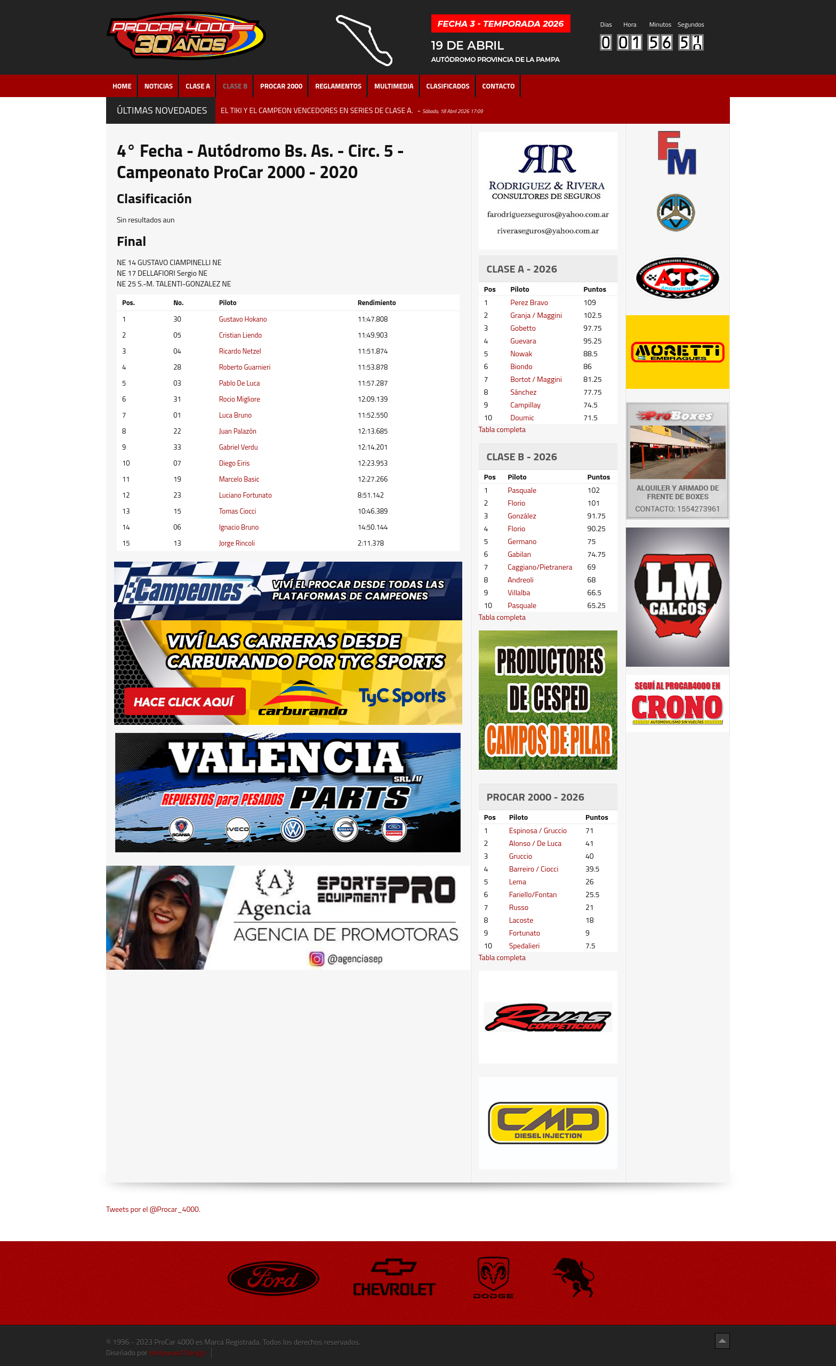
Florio (516, 502)
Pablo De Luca (239, 383)
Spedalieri (524, 945)
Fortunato (525, 932)
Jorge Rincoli (237, 543)
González (522, 515)
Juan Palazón (237, 431)
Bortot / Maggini (536, 379)
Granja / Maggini (536, 315)
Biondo (521, 366)
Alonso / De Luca (535, 843)
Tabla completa (502, 429)
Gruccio (520, 855)
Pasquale (522, 490)
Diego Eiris (234, 463)
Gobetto (523, 327)
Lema (517, 881)
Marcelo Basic (239, 479)
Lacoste (521, 919)
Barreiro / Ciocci (534, 868)
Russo (518, 907)
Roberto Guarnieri (245, 367)
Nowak (521, 353)
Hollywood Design (177, 1352)
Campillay (525, 404)
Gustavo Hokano (243, 319)
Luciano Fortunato (245, 495)
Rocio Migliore (239, 399)
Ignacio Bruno (239, 527)
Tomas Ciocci (237, 511)
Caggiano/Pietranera (540, 566)
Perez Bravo (529, 302)
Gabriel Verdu (238, 447)
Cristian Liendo (240, 335)
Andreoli (521, 579)
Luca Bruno (235, 415)
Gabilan (519, 554)
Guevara (523, 340)
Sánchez (523, 391)
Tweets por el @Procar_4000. (153, 1209)
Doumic (522, 417)
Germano (522, 541)
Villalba (519, 592)
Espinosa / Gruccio (538, 830)
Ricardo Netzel (240, 351)
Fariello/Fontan (533, 894)
